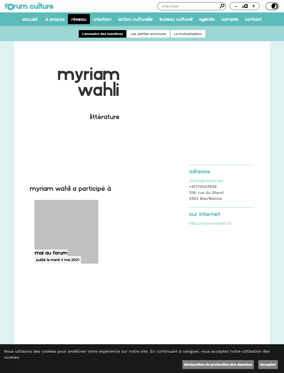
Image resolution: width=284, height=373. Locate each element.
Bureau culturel (176, 19)
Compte (230, 19)
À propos (55, 19)
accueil (29, 19)
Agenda (207, 19)
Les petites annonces (148, 34)
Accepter (268, 364)
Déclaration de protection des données (218, 364)
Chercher (222, 6)
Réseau (79, 19)
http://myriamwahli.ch (210, 223)
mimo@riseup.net (206, 180)
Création (102, 19)
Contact (253, 19)
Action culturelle (135, 19)
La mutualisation (188, 34)
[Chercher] (188, 6)
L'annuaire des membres (102, 34)
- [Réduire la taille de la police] (236, 6)
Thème (272, 6)
